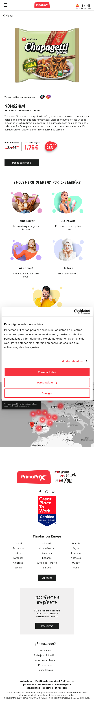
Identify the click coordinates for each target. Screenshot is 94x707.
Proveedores (45, 665)
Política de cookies (47, 681)
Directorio (61, 687)
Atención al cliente (45, 660)
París (76, 567)
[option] (77, 5)
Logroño (76, 552)
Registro (47, 687)
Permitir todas (47, 372)
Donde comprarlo (21, 162)
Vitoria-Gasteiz (47, 548)
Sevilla (18, 567)
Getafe (76, 543)
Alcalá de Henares (47, 562)
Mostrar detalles (72, 361)
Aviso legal (26, 681)
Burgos (47, 567)
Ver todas (47, 577)
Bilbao (18, 552)
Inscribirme (47, 625)
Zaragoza (18, 557)
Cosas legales (45, 669)
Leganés (47, 557)
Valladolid (47, 543)
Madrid (18, 543)
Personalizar (47, 382)
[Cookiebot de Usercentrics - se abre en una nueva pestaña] (74, 311)
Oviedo (76, 562)
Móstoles (76, 557)
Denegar (46, 393)
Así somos (45, 650)
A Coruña (18, 562)
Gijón (76, 548)
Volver (9, 15)
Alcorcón (47, 552)
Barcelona (18, 548)
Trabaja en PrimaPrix (45, 655)
